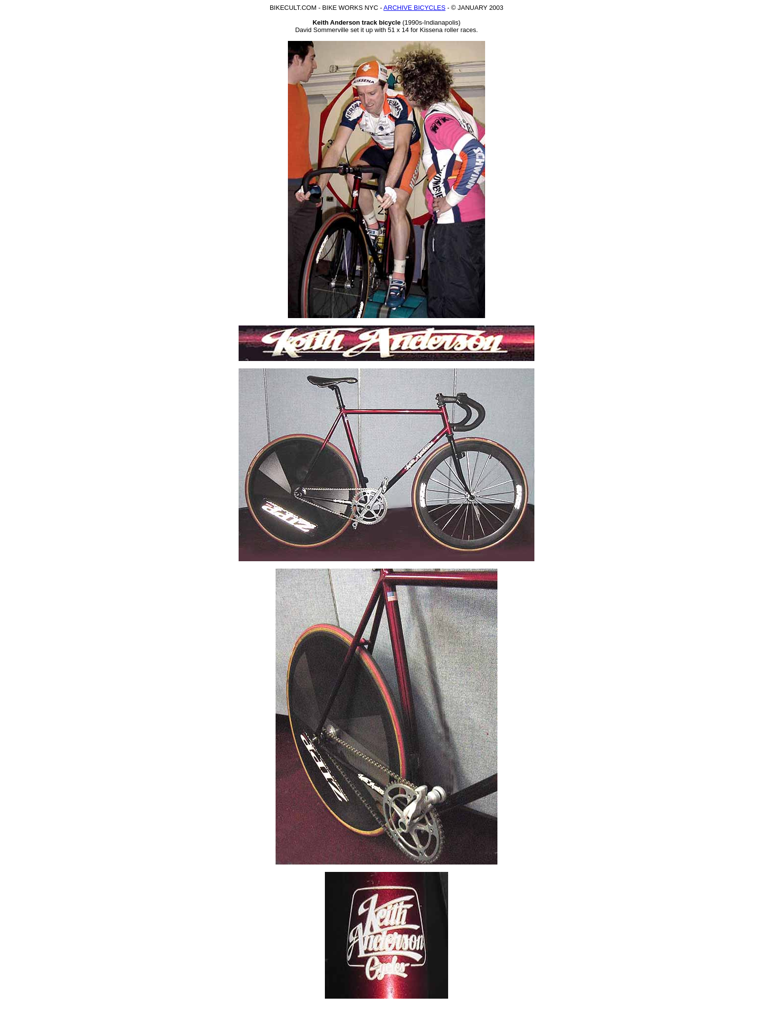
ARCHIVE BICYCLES (415, 7)
